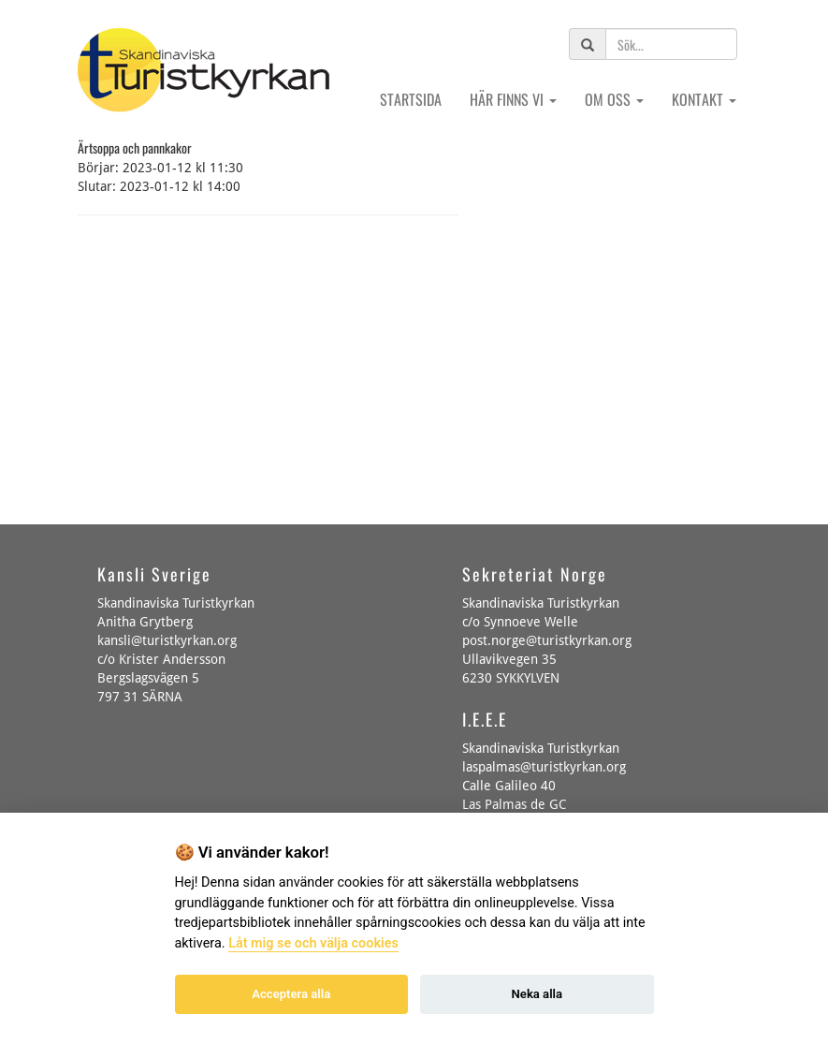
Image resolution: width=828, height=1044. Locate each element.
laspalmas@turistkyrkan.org (544, 766)
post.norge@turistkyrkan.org (547, 640)
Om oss (614, 99)
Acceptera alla (291, 994)
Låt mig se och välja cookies (313, 943)
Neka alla (537, 994)
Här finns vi (513, 99)
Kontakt (704, 99)
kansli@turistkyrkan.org (167, 640)
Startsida (411, 99)
